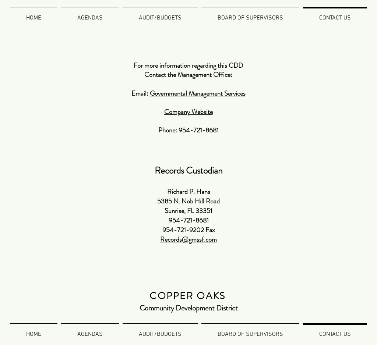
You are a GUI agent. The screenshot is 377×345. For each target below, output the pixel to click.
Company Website (188, 112)
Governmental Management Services (198, 93)
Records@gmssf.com (188, 239)
